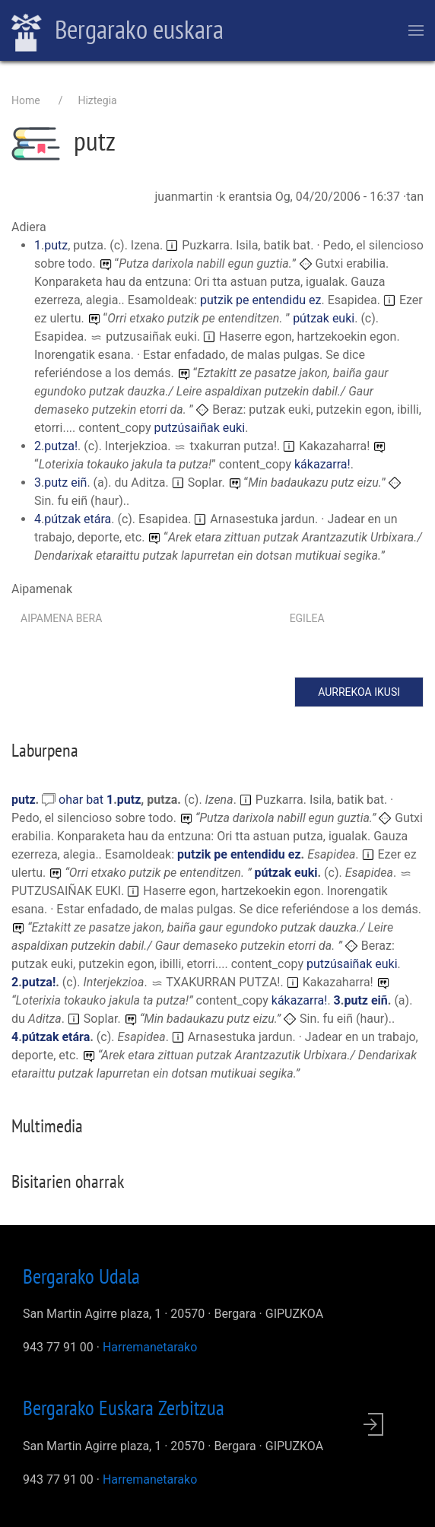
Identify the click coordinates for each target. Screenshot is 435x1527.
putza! (61, 446)
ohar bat (82, 799)
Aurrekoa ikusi (359, 692)
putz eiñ (65, 482)
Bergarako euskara (117, 31)
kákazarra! (322, 464)
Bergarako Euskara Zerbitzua (123, 1407)
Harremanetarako (150, 1347)
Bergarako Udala (81, 1276)
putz (56, 245)
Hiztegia (97, 100)
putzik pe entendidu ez (260, 300)
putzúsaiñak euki (200, 428)
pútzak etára (77, 519)
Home (25, 100)
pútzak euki (323, 318)
